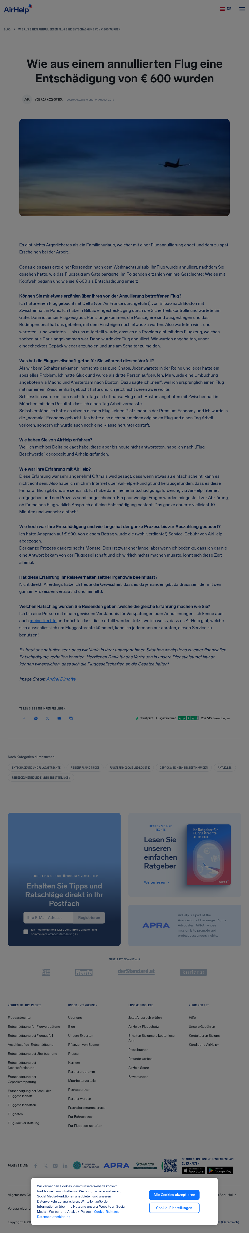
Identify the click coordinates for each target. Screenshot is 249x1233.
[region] (124, 1201)
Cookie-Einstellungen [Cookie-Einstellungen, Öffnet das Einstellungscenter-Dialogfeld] (174, 1208)
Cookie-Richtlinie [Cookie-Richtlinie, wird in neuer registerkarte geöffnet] (106, 1212)
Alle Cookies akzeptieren (174, 1195)
